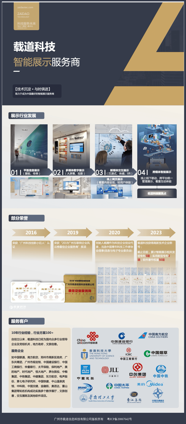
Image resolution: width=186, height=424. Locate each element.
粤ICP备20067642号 (119, 419)
